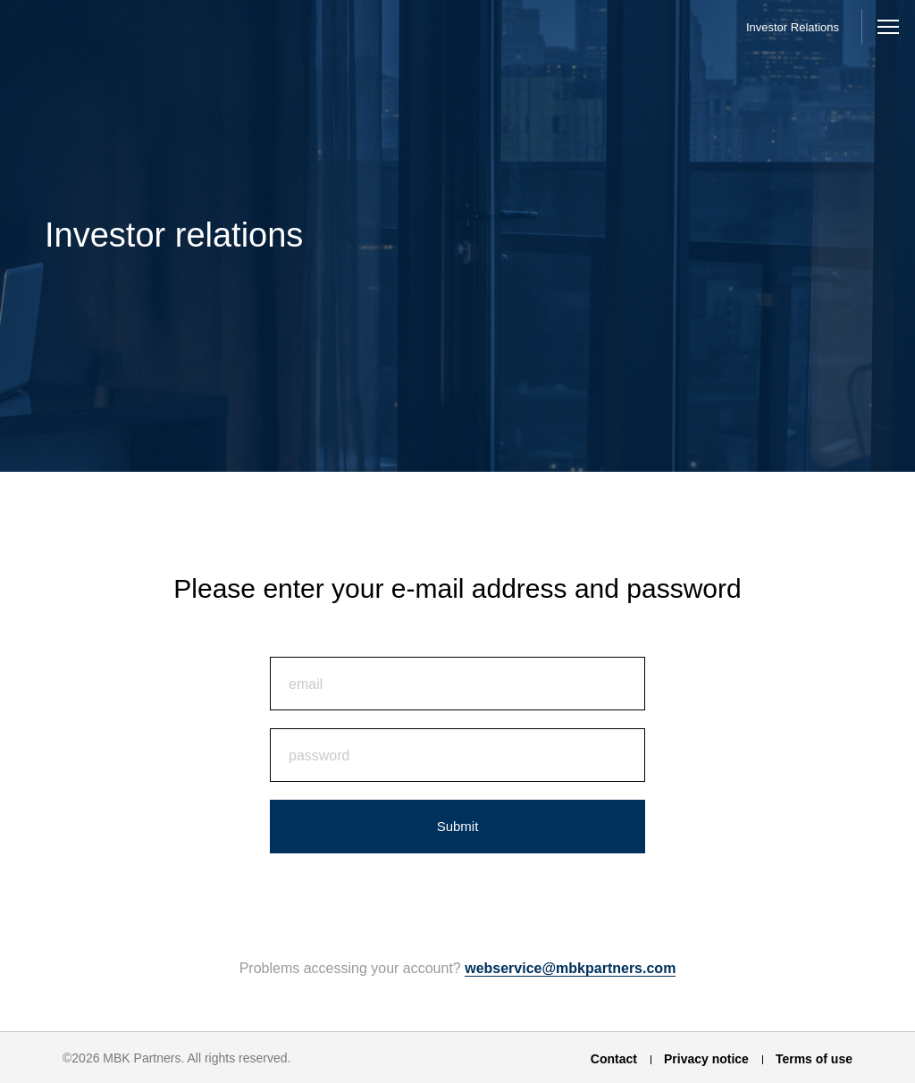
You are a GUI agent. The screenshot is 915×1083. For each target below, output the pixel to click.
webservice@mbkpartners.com (570, 968)
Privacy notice (706, 1059)
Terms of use (814, 1059)
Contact (614, 1059)
